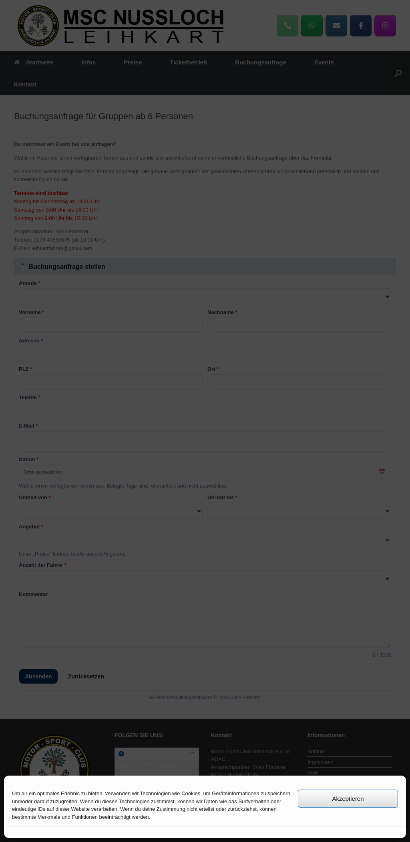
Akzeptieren (348, 798)
